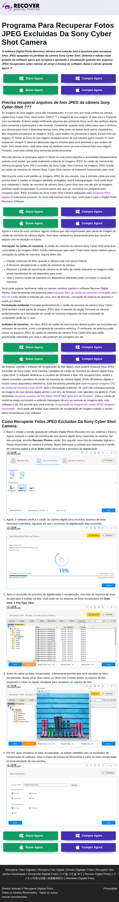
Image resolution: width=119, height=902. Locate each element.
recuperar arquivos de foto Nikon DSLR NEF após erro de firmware (54, 396)
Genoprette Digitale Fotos (43, 874)
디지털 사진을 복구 (71, 874)
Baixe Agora (34, 78)
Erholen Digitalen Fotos (80, 869)
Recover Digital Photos (98, 874)
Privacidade (110, 888)
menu (111, 7)
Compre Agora (92, 78)
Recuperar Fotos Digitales (20, 869)
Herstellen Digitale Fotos (80, 878)
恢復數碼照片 (56, 878)
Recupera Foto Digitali (51, 869)
